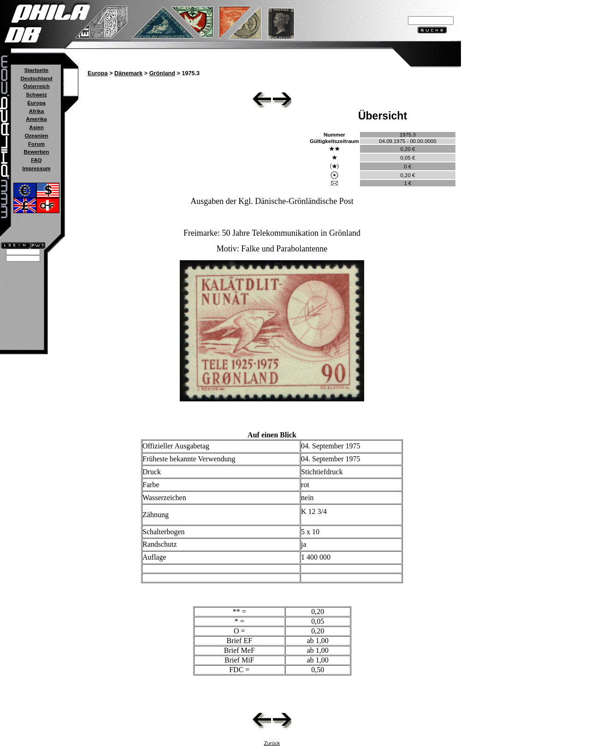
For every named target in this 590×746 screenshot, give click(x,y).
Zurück (272, 743)
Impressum (36, 168)
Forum (36, 144)
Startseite (36, 70)
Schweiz (36, 94)
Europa (36, 103)
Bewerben (36, 152)
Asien (36, 127)
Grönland (162, 73)
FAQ (36, 160)
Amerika (36, 119)
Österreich (36, 86)
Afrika (36, 111)
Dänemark (128, 73)
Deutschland (36, 78)
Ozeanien (36, 135)
